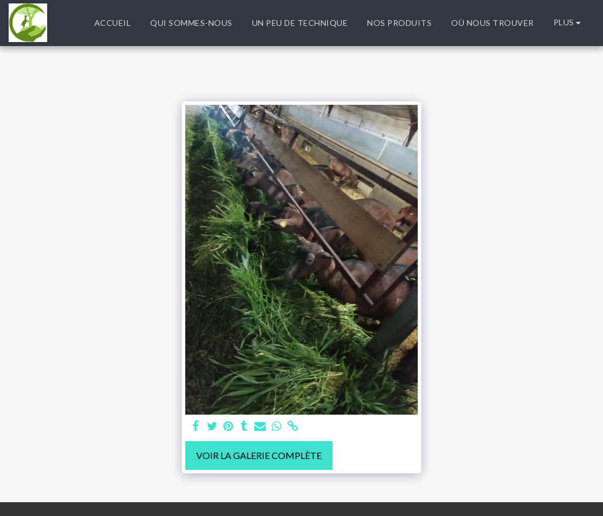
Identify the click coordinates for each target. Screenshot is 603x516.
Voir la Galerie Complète (259, 455)
